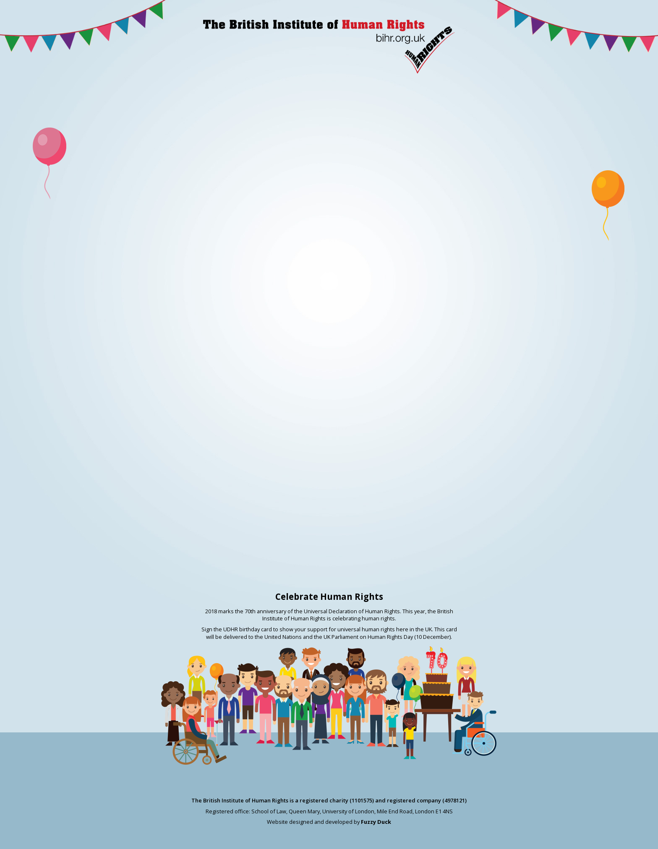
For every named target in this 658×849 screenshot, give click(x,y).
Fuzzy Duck (376, 822)
